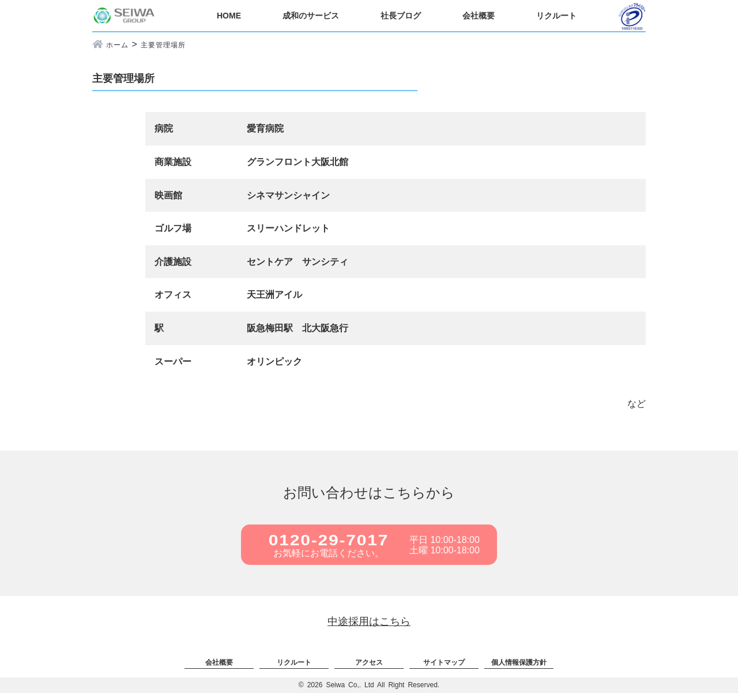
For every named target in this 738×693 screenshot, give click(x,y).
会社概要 (478, 15)
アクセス (369, 662)
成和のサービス (311, 15)
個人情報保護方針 (519, 662)
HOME (229, 15)
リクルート (556, 15)
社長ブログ (401, 15)
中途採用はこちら (369, 621)
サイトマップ (444, 662)
